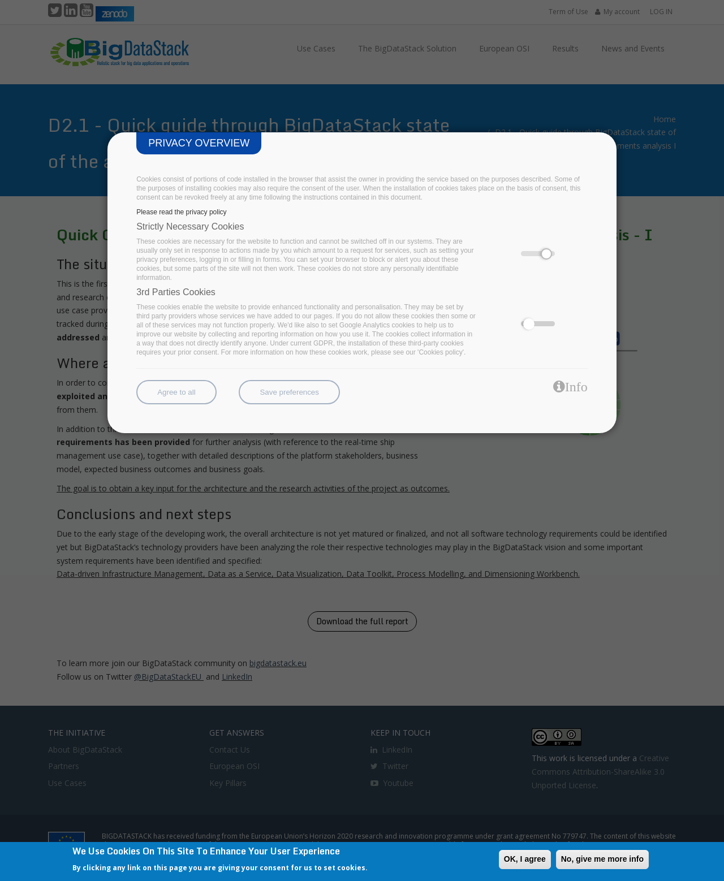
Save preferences (289, 392)
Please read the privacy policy (181, 212)
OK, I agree (525, 858)
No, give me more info (602, 858)
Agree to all (176, 392)
